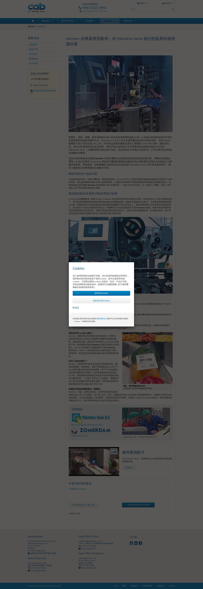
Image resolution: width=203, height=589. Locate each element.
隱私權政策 (101, 318)
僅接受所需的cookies (101, 301)
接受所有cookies (101, 293)
